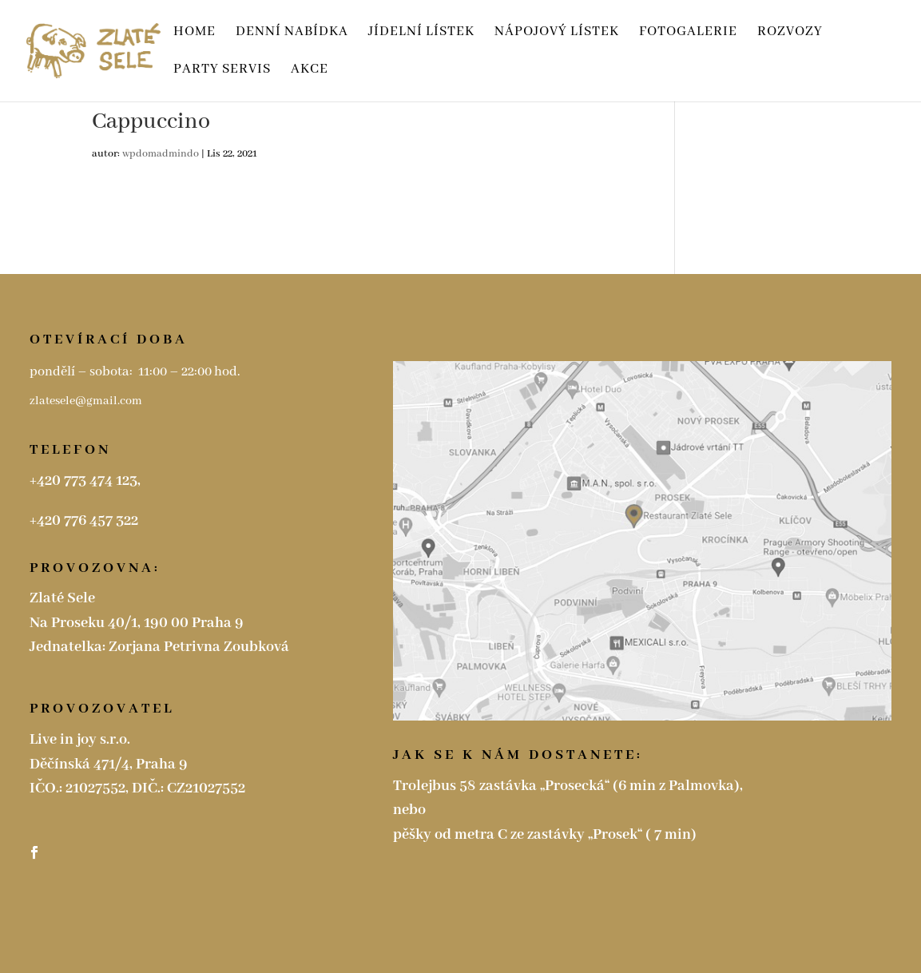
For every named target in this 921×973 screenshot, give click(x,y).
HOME (194, 33)
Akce (309, 70)
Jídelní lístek (421, 33)
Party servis (222, 70)
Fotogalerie (688, 33)
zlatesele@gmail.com (87, 401)
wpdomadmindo (160, 154)
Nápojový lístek (556, 33)
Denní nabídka (292, 33)
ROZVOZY (790, 33)
